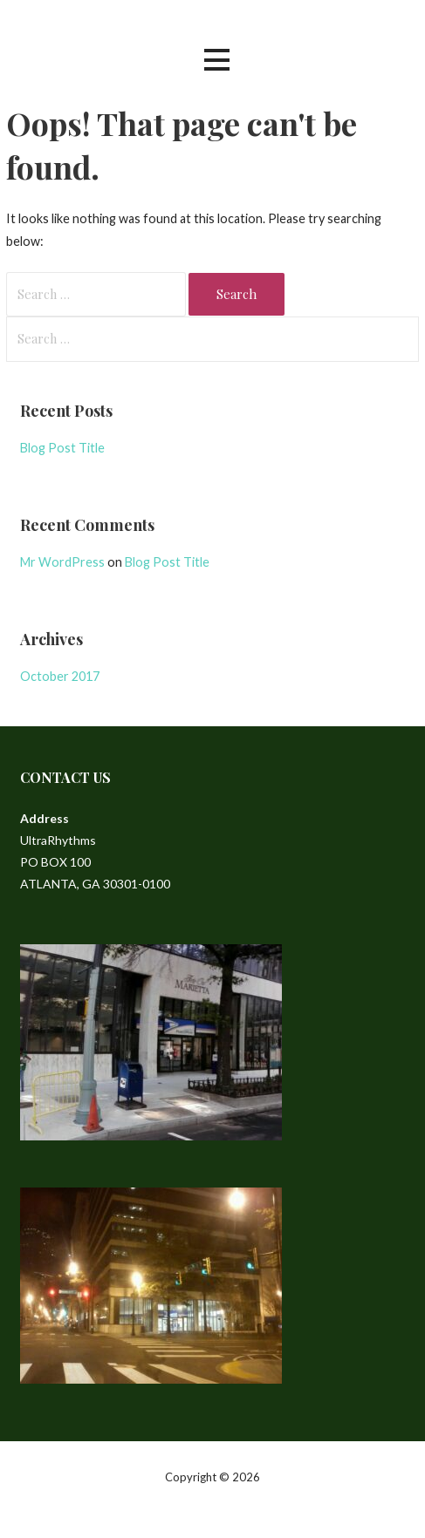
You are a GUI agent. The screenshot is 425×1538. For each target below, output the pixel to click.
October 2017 (59, 676)
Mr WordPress (62, 562)
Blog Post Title (62, 447)
